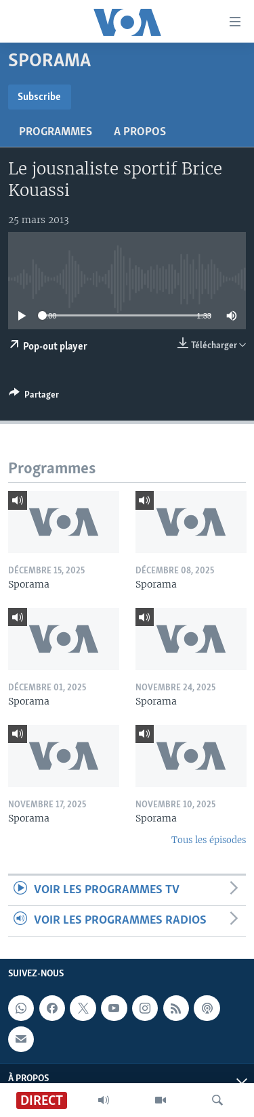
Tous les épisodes (208, 840)
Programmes (55, 132)
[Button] (34, 397)
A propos (140, 132)
